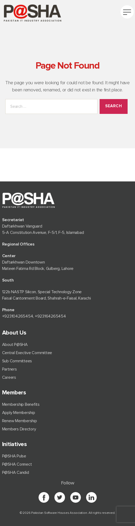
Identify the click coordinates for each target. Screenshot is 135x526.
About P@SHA (15, 344)
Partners (9, 369)
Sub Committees (17, 361)
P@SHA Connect (17, 464)
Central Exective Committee (27, 353)
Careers (9, 377)
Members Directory (19, 429)
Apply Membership (18, 413)
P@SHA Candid (15, 472)
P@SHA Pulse (14, 456)
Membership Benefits (21, 404)
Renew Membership (19, 421)
